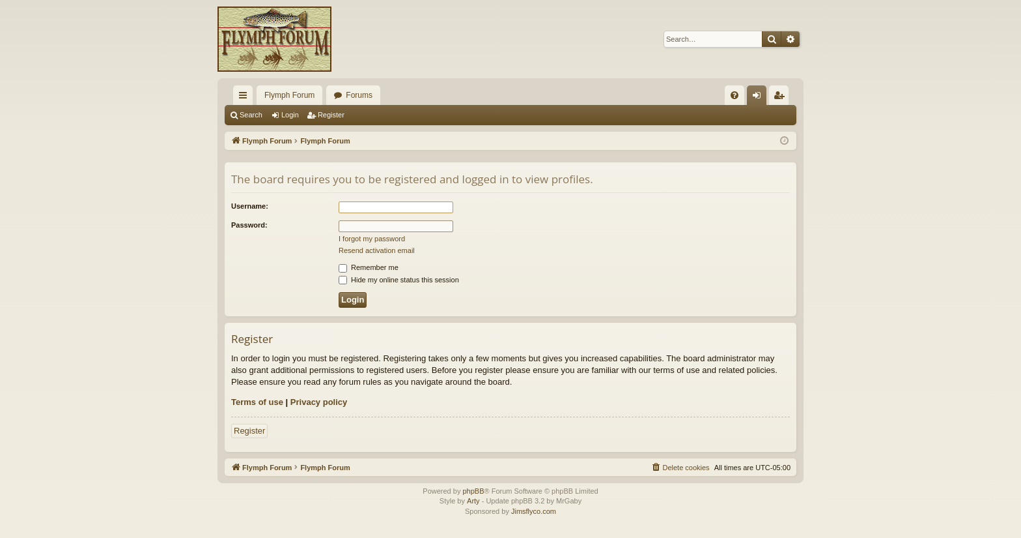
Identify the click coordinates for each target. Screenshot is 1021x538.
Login (290, 115)
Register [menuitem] (782, 98)
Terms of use (257, 402)
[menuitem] (734, 95)
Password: (249, 225)
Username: (249, 206)
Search (251, 115)
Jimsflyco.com (533, 511)
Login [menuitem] (759, 98)
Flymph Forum (289, 95)
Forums (359, 95)
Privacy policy (318, 402)
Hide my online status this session (399, 280)
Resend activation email (377, 250)
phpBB (473, 491)
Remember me (369, 267)
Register (331, 115)
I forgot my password (372, 239)
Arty (473, 501)
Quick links (245, 98)
